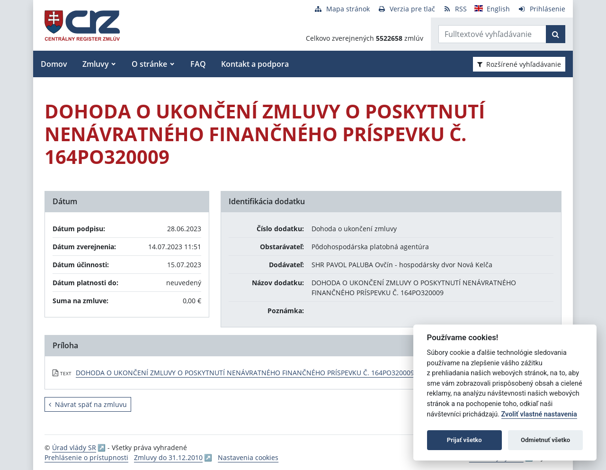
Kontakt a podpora (255, 64)
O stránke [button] (149, 64)
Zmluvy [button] (95, 64)
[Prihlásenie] (541, 8)
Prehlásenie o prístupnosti (86, 457)
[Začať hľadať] (555, 34)
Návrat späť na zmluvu (88, 404)
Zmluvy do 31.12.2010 (168, 457)
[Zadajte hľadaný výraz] (492, 34)
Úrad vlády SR (74, 447)
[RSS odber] (455, 8)
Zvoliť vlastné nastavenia (539, 414)
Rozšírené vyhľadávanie (519, 64)
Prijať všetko (464, 439)
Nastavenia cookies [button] (248, 457)
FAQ (198, 64)
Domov (54, 64)
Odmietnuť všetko (545, 439)
